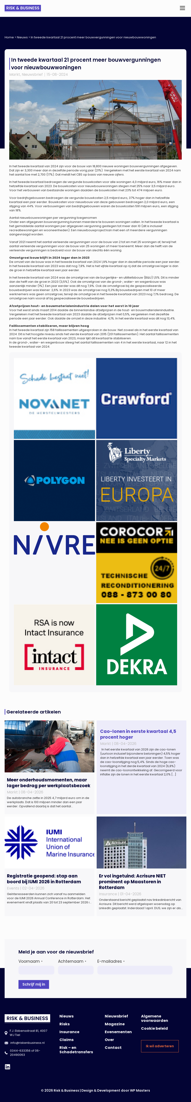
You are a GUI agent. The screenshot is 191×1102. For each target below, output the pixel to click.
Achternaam (72, 961)
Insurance (69, 1032)
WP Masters (140, 1090)
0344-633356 (20, 1050)
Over (109, 1039)
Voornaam (30, 961)
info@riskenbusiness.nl (27, 1043)
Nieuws (22, 37)
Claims (66, 1039)
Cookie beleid (154, 1028)
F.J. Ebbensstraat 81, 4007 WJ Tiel (28, 1033)
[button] (182, 8)
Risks (64, 1024)
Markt (14, 74)
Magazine (115, 1024)
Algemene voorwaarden (154, 1018)
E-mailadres (111, 961)
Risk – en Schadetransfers (76, 1050)
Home (9, 37)
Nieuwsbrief (32, 74)
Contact (113, 1047)
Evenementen (118, 1032)
